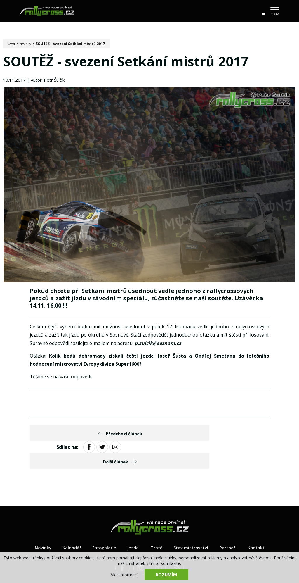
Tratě (156, 522)
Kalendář (68, 522)
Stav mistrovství (192, 522)
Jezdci (132, 522)
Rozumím (166, 574)
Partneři (231, 522)
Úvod (12, 43)
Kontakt (262, 522)
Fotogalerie (102, 522)
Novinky (28, 43)
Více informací (124, 574)
